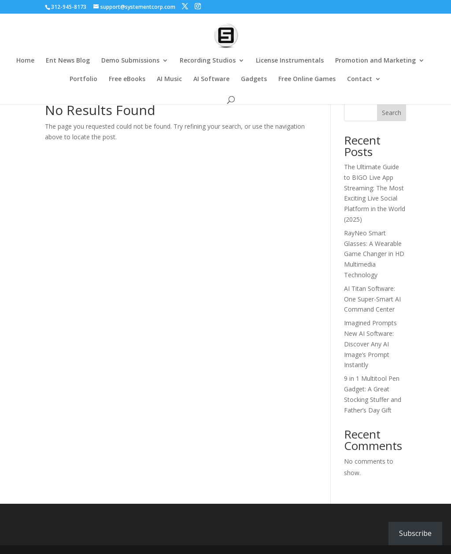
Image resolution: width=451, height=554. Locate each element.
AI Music (169, 79)
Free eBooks (127, 79)
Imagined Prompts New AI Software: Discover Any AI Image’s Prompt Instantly (370, 344)
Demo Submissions (130, 60)
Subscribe (415, 533)
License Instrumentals (290, 60)
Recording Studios (208, 60)
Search (391, 112)
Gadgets (254, 79)
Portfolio (83, 79)
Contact (359, 79)
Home (25, 60)
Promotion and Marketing (375, 60)
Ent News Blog (68, 60)
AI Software (211, 79)
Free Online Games (307, 79)
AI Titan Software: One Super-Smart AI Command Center (372, 299)
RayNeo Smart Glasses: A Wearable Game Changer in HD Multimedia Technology (374, 254)
